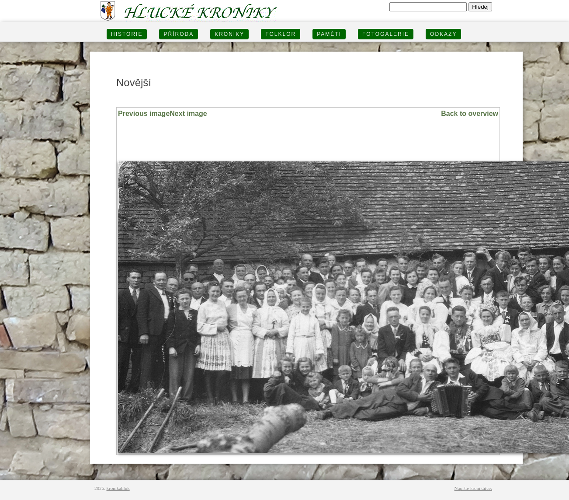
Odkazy (443, 34)
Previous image (144, 113)
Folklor (280, 34)
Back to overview (469, 113)
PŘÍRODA (178, 34)
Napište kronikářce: (473, 488)
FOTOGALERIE (385, 34)
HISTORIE (126, 34)
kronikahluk (118, 488)
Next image (188, 113)
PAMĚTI (329, 34)
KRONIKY (229, 34)
